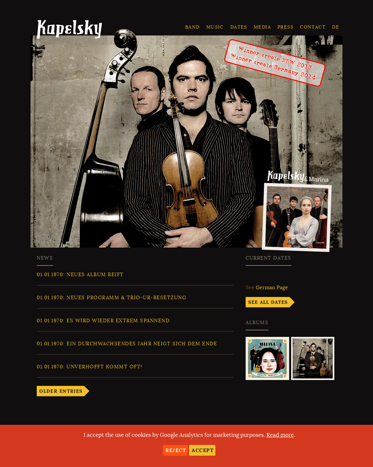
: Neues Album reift (80, 274)
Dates (238, 27)
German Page (272, 287)
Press (285, 27)
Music (215, 27)
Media (262, 27)
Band (192, 27)
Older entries (60, 391)
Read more (280, 435)
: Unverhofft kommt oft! (90, 367)
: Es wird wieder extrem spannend (103, 321)
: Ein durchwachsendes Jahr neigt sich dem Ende (127, 344)
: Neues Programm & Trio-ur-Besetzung (111, 298)
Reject (175, 450)
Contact (313, 27)
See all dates (268, 302)
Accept (203, 450)
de (335, 27)
